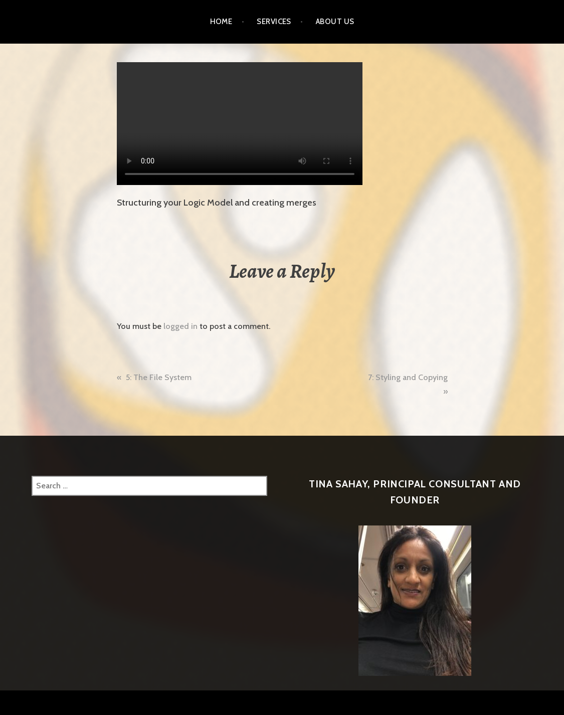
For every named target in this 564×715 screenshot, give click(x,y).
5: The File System (159, 377)
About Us (335, 21)
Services (274, 21)
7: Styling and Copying (408, 377)
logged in (180, 326)
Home (221, 21)
